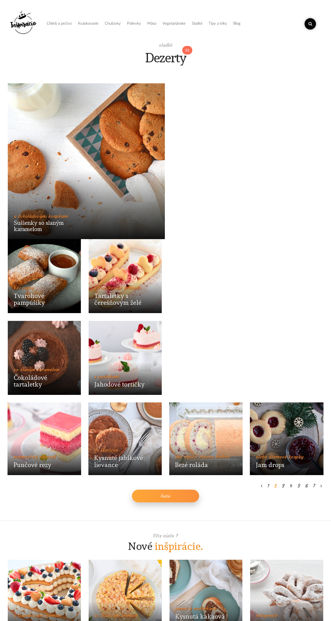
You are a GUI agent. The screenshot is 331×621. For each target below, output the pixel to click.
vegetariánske (174, 23)
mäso (151, 23)
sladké (197, 23)
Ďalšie (166, 345)
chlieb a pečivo (59, 23)
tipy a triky (218, 23)
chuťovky (113, 23)
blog (237, 23)
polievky (134, 23)
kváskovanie (88, 23)
